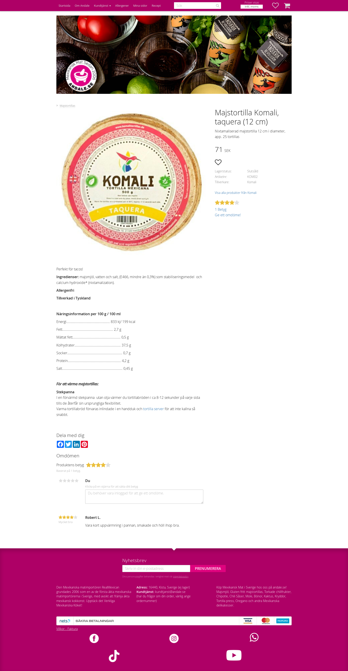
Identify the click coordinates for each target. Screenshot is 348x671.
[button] (277, 5)
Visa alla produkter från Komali (236, 193)
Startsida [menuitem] (64, 6)
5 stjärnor (77, 481)
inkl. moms (252, 6)
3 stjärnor (69, 481)
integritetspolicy (180, 576)
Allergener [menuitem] (122, 6)
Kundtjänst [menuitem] (101, 6)
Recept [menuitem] (156, 6)
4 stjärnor (73, 481)
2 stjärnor (65, 481)
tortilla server (153, 408)
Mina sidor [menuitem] (140, 6)
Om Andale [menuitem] (82, 6)
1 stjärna (61, 481)
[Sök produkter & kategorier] (197, 5)
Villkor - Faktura (67, 629)
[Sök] (217, 5)
